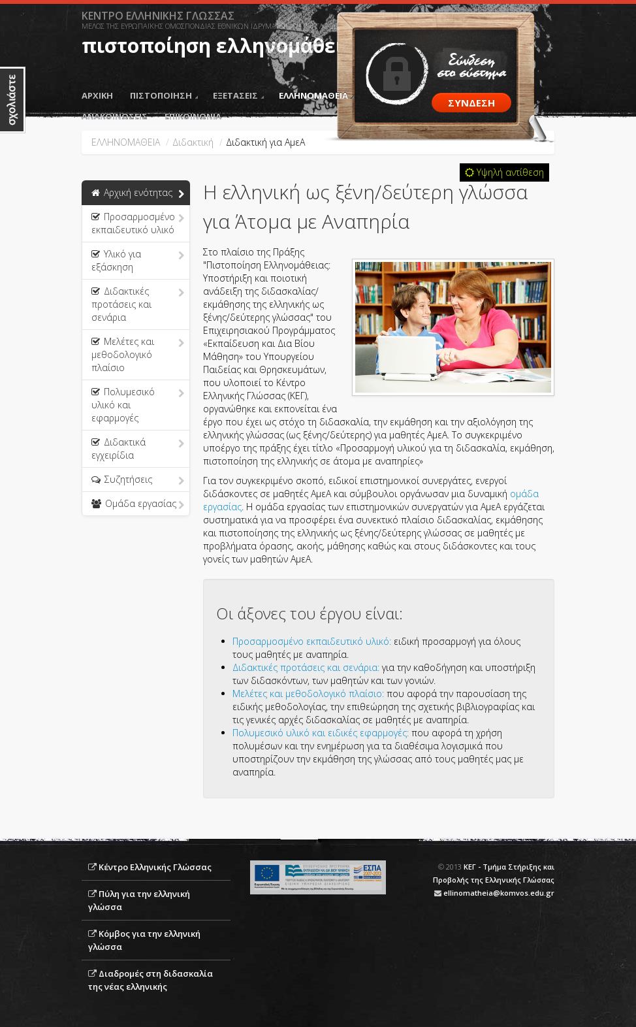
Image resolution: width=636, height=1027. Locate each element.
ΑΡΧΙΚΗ (97, 95)
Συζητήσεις (137, 480)
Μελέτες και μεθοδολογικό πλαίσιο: (308, 693)
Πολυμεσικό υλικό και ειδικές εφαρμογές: (320, 732)
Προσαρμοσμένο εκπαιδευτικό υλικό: (311, 641)
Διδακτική (193, 142)
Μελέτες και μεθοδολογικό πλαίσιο (137, 354)
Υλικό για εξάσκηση (137, 260)
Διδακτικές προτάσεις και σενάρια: (305, 667)
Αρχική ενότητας (137, 193)
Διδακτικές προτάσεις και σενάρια (137, 304)
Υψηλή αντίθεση (504, 172)
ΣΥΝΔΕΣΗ (471, 102)
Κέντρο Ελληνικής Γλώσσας (155, 867)
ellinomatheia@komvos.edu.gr (498, 893)
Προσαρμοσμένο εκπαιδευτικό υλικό (137, 223)
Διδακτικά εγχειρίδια (137, 448)
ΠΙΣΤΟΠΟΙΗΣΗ (164, 95)
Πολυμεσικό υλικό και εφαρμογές (137, 404)
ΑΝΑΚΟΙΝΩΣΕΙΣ (115, 116)
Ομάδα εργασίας (137, 504)
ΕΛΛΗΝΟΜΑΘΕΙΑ (316, 95)
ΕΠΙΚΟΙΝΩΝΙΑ (193, 116)
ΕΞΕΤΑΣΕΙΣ (238, 95)
